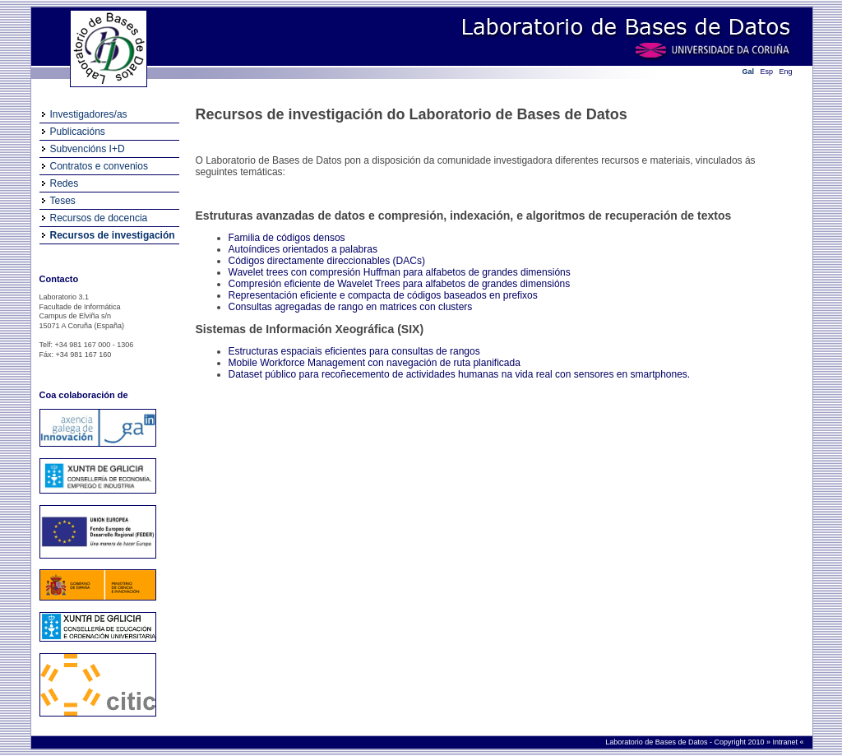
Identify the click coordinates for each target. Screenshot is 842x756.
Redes (64, 183)
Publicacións (77, 131)
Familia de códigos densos (287, 237)
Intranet (785, 742)
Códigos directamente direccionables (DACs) (327, 261)
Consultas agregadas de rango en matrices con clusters (351, 307)
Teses (63, 200)
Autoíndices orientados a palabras (303, 249)
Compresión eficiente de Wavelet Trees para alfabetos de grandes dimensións (400, 284)
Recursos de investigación (112, 235)
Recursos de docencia (99, 218)
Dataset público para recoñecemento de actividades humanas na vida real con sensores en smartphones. (460, 374)
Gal (749, 71)
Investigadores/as (88, 114)
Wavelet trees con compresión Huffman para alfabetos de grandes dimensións (400, 272)
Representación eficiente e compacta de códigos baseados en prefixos (383, 295)
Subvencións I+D (87, 149)
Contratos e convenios (99, 166)
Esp (767, 71)
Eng (786, 71)
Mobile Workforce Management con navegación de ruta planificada (374, 363)
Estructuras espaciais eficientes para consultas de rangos (354, 351)
